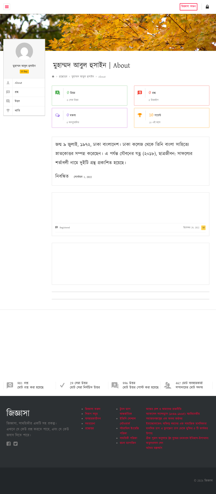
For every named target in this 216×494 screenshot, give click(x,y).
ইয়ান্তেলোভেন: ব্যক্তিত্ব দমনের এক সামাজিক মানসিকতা (176, 424)
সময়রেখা (90, 424)
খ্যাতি (12, 110)
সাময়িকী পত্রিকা (128, 438)
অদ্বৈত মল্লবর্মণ (154, 448)
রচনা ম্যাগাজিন (128, 443)
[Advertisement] (108, 349)
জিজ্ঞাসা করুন (188, 7)
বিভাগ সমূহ (91, 414)
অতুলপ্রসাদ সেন (154, 443)
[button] (207, 6)
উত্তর (12, 101)
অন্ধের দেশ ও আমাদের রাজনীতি (163, 409)
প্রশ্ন (11, 92)
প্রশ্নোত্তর (63, 77)
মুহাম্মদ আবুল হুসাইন (83, 77)
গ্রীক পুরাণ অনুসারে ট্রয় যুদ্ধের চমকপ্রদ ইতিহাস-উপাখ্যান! (177, 438)
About (13, 82)
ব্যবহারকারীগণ (93, 419)
